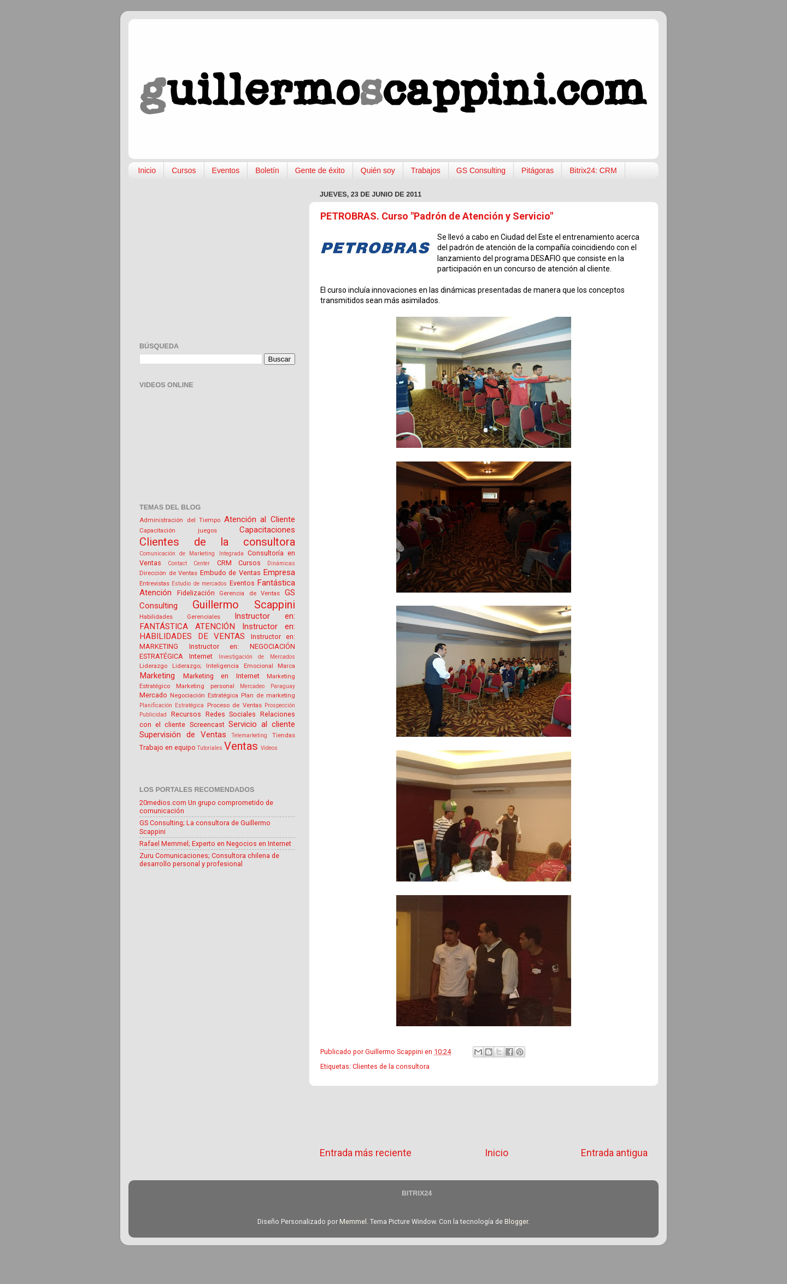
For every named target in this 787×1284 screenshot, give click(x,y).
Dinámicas (281, 563)
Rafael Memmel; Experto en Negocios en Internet (215, 843)
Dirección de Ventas (168, 573)
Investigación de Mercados (257, 657)
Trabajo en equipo (167, 747)
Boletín (267, 170)
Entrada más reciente (366, 1152)
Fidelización (196, 593)
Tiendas (283, 735)
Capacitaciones (267, 530)
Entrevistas (154, 583)
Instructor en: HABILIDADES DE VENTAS (217, 632)
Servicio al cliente (261, 724)
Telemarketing (249, 735)
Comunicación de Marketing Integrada (191, 554)
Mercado (153, 695)
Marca (286, 666)
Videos (269, 748)
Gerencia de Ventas (249, 593)
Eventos (226, 170)
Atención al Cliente (259, 519)
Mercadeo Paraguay (267, 686)
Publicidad (153, 715)
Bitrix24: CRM (592, 170)
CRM (224, 563)
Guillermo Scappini (243, 604)
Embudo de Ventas (230, 573)
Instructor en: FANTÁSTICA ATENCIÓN (217, 621)
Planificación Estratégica (171, 705)
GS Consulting (481, 170)
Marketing (157, 676)
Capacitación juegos (178, 530)
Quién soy (378, 170)
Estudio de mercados (199, 584)
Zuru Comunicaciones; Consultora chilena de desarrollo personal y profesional (209, 859)
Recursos (186, 714)
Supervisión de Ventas (182, 734)
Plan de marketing (268, 695)
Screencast (207, 724)
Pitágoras (537, 170)
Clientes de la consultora (391, 1066)
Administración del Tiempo (179, 520)
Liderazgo (153, 666)
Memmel (353, 1221)
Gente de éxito (320, 170)
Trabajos (426, 170)
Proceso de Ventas (234, 705)
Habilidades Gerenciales (179, 616)
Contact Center (189, 563)
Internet (201, 656)
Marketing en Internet (221, 676)
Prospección (280, 705)
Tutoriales (209, 748)
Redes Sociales (230, 714)
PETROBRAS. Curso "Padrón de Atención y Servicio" (436, 216)
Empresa (279, 572)
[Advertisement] (484, 1116)
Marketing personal (205, 686)
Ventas (241, 746)
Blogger (516, 1221)
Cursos (184, 170)
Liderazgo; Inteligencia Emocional (222, 666)
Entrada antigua (614, 1152)
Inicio (147, 170)
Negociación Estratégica (204, 695)
